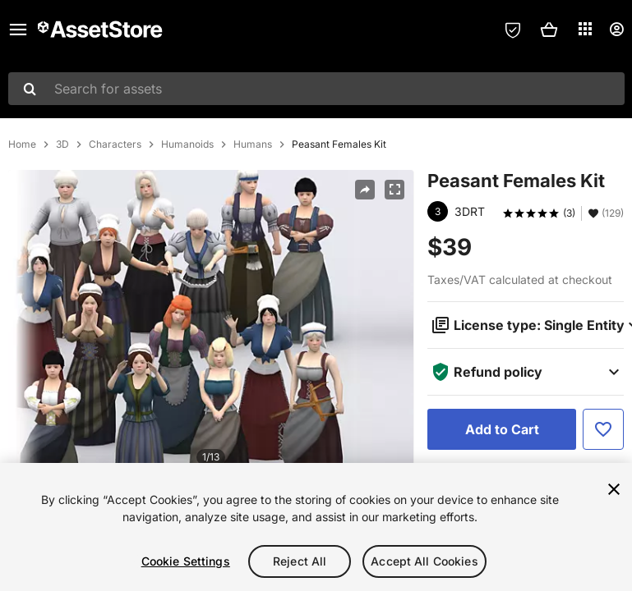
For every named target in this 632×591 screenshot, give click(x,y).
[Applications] (585, 29)
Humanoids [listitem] (187, 144)
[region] (316, 527)
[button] (549, 29)
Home (22, 144)
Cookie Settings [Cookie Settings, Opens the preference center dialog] (185, 561)
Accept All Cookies (424, 561)
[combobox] (316, 88)
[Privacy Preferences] (513, 29)
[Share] (365, 189)
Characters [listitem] (115, 144)
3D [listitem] (62, 144)
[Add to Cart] (501, 429)
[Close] (614, 489)
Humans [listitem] (252, 144)
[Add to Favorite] (603, 429)
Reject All (299, 561)
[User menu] (616, 29)
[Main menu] (18, 29)
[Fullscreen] (394, 189)
